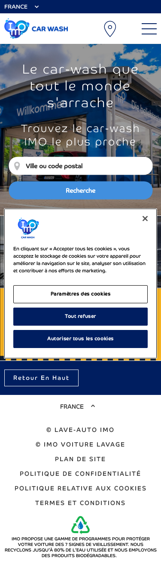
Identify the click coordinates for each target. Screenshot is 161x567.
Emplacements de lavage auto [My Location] (110, 29)
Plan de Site (80, 459)
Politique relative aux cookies (81, 488)
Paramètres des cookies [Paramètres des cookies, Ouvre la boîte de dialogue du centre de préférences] (81, 294)
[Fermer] (145, 218)
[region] (80, 283)
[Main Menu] (149, 29)
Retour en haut (41, 378)
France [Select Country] (15, 6)
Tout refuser (80, 316)
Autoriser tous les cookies (80, 339)
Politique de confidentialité (80, 474)
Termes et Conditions (80, 503)
